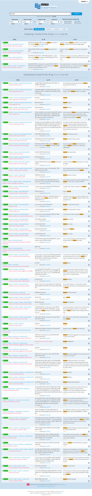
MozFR (62, 491)
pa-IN (60, 484)
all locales (6, 42)
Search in (54, 19)
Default (12, 23)
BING (43, 46)
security (56, 29)
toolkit (64, 29)
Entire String (67, 23)
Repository (15, 19)
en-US (64, 484)
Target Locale (42, 19)
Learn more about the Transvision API (46, 486)
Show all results (39, 29)
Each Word (77, 21)
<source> (30, 46)
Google (40, 46)
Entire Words (77, 23)
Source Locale (28, 19)
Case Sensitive (68, 21)
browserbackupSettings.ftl (16, 242)
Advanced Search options (69, 19)
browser (48, 29)
